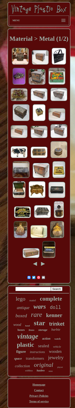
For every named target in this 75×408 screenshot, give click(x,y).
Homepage (39, 384)
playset (60, 367)
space (18, 358)
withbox (29, 370)
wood (17, 325)
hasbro (41, 370)
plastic (25, 344)
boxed (21, 315)
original (43, 364)
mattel (32, 300)
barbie (55, 329)
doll (55, 307)
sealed (43, 345)
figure (21, 351)
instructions (37, 352)
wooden (55, 351)
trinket (56, 324)
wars (39, 306)
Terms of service (39, 401)
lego (20, 299)
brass (31, 329)
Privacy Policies (38, 395)
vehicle (57, 346)
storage (42, 329)
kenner (54, 315)
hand (27, 325)
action (46, 338)
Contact (39, 390)
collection (22, 366)
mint (51, 371)
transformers (35, 358)
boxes (21, 329)
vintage (27, 336)
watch (57, 338)
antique (23, 307)
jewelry (56, 357)
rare (36, 314)
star (39, 323)
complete (51, 298)
